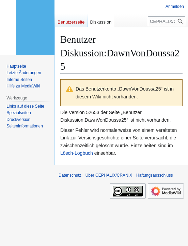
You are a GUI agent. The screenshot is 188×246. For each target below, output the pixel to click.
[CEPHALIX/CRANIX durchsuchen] (166, 21)
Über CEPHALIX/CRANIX (108, 175)
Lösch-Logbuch (76, 153)
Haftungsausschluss (154, 175)
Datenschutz (70, 175)
